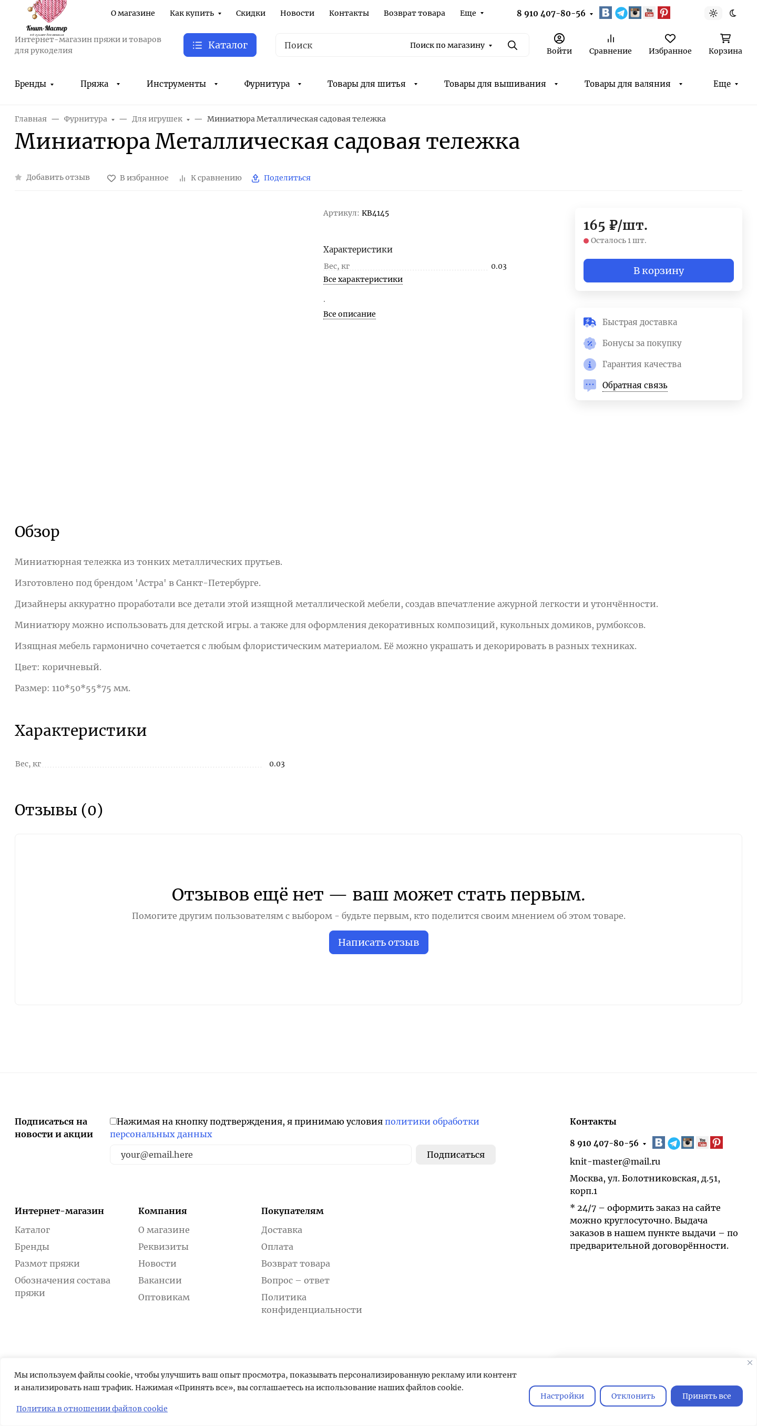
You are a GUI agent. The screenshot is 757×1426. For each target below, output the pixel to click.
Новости (297, 13)
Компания (162, 1211)
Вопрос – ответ (295, 1280)
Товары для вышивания (495, 84)
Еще (468, 13)
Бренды (30, 84)
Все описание (349, 314)
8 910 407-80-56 (551, 13)
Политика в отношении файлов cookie (92, 1408)
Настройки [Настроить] (562, 1396)
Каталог (32, 1230)
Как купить (192, 13)
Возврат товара (414, 13)
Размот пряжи (47, 1263)
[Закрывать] (750, 1362)
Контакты (349, 13)
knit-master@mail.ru (615, 1161)
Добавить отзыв (58, 177)
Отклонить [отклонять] (633, 1396)
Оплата (277, 1246)
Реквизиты (163, 1246)
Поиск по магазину (447, 45)
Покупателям (292, 1211)
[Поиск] (402, 45)
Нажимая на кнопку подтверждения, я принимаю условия (294, 1127)
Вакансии (160, 1280)
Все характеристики (363, 279)
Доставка (281, 1230)
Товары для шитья (367, 84)
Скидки (250, 13)
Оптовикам (164, 1297)
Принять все (706, 1396)
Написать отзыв (379, 942)
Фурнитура (267, 84)
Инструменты (176, 84)
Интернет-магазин (59, 1211)
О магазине (133, 13)
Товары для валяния (628, 84)
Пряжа (94, 84)
